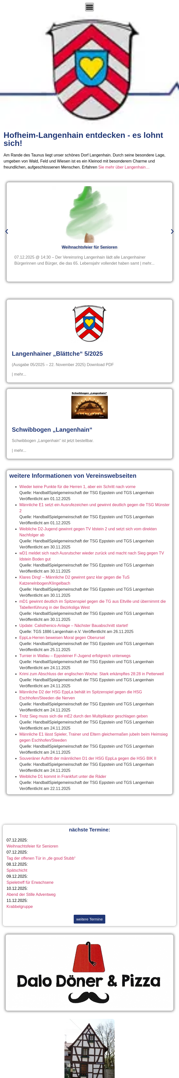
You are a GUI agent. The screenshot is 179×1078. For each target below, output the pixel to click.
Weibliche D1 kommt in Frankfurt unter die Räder (62, 776)
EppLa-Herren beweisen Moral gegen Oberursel (62, 637)
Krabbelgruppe (20, 906)
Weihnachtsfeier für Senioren (32, 846)
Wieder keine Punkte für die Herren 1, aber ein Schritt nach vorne (77, 487)
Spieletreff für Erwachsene (30, 882)
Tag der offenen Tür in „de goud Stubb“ (41, 858)
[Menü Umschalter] (89, 7)
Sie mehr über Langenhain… (124, 167)
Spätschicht (17, 870)
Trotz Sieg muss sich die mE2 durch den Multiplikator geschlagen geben (83, 716)
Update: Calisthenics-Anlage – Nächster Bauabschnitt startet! (73, 625)
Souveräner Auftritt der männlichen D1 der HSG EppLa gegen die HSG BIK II (87, 758)
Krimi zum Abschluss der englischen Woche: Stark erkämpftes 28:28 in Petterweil (91, 674)
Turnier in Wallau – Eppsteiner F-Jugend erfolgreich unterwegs (74, 656)
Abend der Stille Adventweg (31, 894)
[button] (7, 231)
